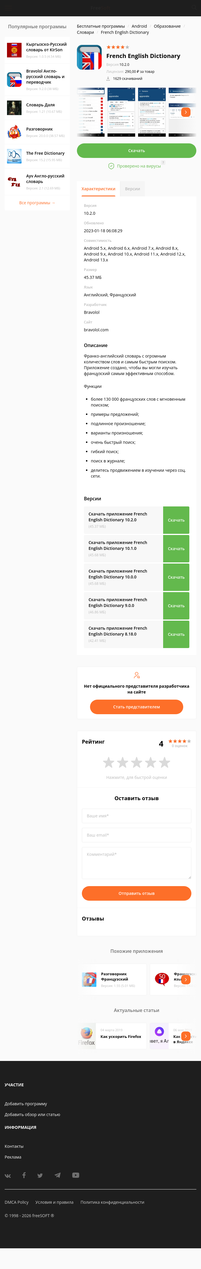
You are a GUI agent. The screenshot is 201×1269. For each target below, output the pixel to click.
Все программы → (37, 202)
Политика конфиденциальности (112, 1202)
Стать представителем (136, 707)
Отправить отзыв (137, 893)
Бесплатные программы (101, 26)
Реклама (13, 1157)
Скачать (136, 150)
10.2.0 (117, 64)
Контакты (14, 1146)
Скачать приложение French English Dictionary (118, 516)
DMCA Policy (17, 1202)
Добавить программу (26, 1103)
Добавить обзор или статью (32, 1114)
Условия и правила (54, 1202)
